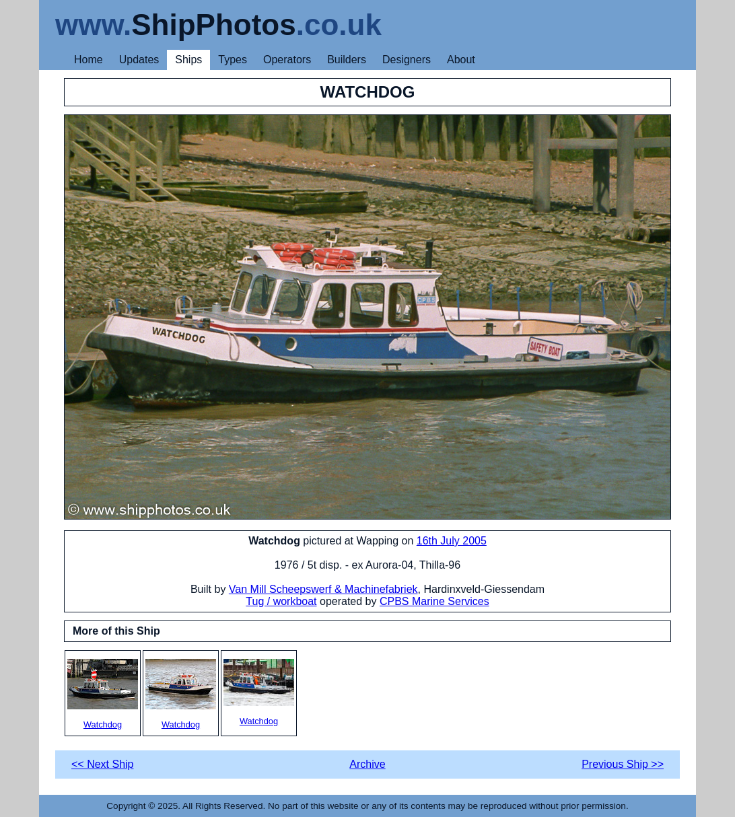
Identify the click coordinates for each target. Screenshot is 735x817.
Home (88, 59)
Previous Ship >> (623, 764)
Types (232, 59)
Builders (346, 59)
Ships (188, 59)
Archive (367, 764)
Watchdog (102, 694)
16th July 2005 (452, 540)
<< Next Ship (102, 764)
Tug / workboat (281, 601)
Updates (139, 59)
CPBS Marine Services (434, 601)
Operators (287, 59)
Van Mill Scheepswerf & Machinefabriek (323, 589)
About (461, 59)
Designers (406, 59)
